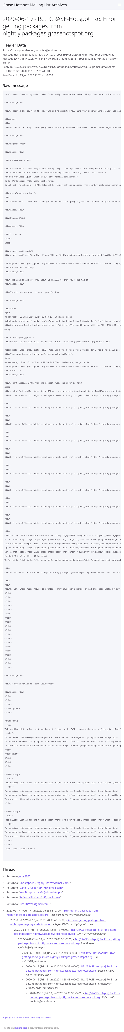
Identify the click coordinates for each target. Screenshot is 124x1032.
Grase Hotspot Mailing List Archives (35, 4)
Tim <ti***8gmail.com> (35, 904)
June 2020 (25, 876)
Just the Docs (21, 1028)
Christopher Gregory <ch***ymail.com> (45, 883)
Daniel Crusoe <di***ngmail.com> (41, 887)
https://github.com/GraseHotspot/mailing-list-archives (27, 1017)
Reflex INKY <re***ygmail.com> (40, 897)
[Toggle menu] (119, 5)
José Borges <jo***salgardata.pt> (41, 892)
